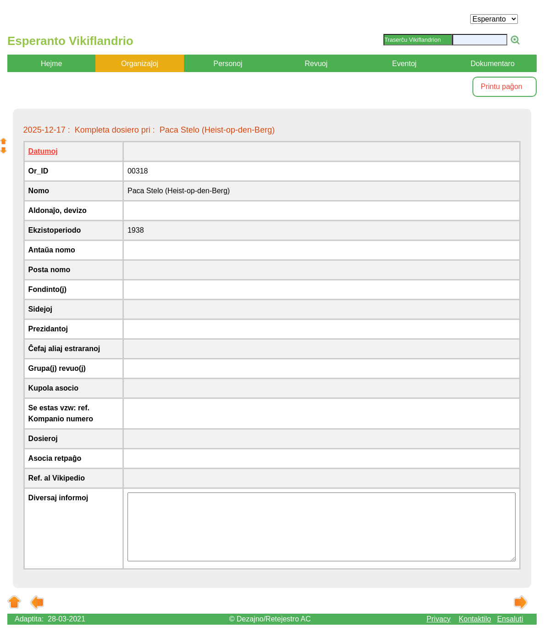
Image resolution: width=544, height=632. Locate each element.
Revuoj (316, 63)
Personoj (227, 63)
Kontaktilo (475, 619)
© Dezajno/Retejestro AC (270, 619)
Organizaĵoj (139, 63)
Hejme (51, 63)
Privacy (438, 619)
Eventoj (404, 63)
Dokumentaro (493, 63)
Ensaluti (510, 619)
